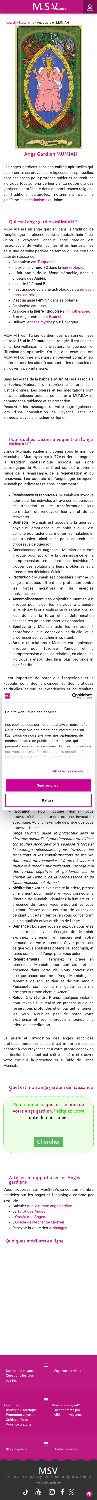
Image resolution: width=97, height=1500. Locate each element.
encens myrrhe (39, 322)
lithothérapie (78, 311)
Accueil (11, 22)
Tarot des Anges (31, 1211)
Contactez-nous (65, 1449)
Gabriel (55, 316)
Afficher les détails (68, 771)
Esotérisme (26, 22)
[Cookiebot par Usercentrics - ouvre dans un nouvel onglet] (72, 696)
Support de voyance (20, 1371)
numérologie (72, 267)
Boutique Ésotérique (21, 1410)
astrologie (32, 295)
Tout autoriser (48, 785)
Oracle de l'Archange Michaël (39, 1222)
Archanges (58, 1228)
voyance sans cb (77, 412)
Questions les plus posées (20, 1377)
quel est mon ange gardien (49, 1206)
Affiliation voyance (68, 1415)
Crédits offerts (17, 1420)
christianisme (35, 200)
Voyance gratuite (18, 1424)
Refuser (48, 800)
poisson (87, 289)
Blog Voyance (16, 1449)
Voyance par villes (67, 1371)
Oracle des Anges (30, 1216)
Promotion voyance (20, 1415)
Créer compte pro (67, 1410)
